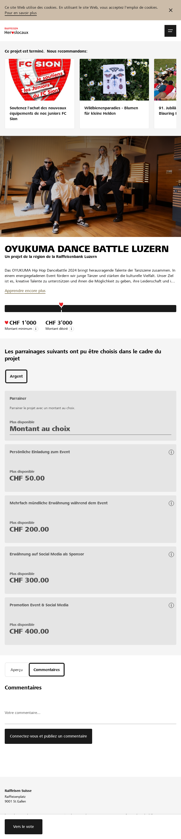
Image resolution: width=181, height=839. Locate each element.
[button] (170, 31)
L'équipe (11, 822)
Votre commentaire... (23, 712)
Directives (129, 822)
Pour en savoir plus (21, 13)
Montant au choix (40, 429)
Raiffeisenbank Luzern (76, 256)
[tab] (16, 376)
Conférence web (75, 822)
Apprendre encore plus (25, 291)
